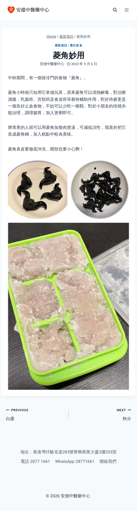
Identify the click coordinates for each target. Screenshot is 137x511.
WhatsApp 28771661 (75, 461)
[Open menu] (126, 10)
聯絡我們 (108, 461)
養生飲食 (76, 45)
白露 (35, 413)
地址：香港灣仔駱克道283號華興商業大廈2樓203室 (68, 451)
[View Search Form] (114, 9)
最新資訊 (61, 45)
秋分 (102, 413)
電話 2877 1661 (35, 461)
